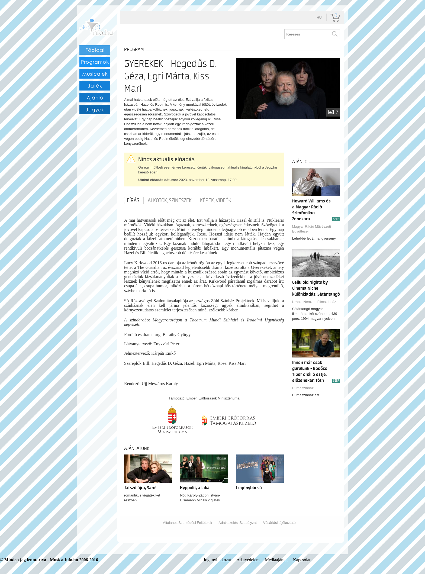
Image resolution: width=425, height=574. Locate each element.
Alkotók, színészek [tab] (170, 201)
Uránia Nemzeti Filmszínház (314, 302)
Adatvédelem (247, 559)
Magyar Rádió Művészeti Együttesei (311, 228)
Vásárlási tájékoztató (279, 523)
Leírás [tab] (131, 201)
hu (319, 17)
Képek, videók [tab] (215, 201)
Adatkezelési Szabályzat (237, 523)
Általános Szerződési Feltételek (187, 523)
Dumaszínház (303, 388)
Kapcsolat (301, 559)
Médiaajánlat (276, 559)
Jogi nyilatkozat (217, 559)
